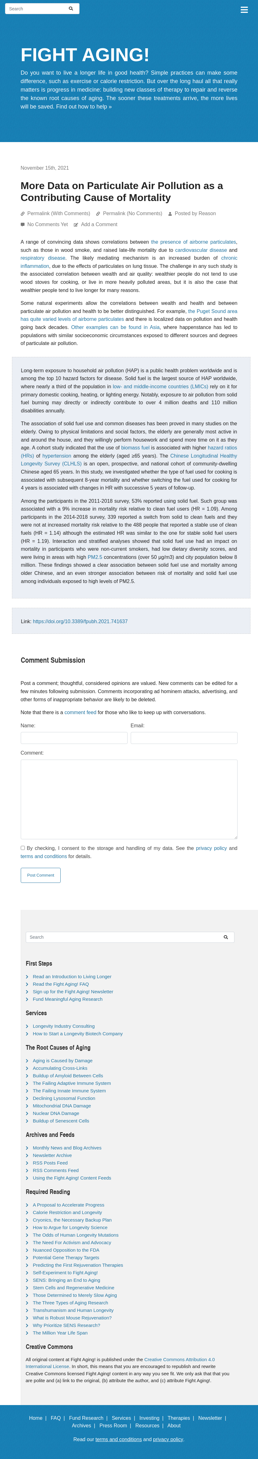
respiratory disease (43, 258)
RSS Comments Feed (56, 1170)
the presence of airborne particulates (193, 242)
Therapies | (182, 1418)
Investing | (152, 1418)
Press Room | (116, 1425)
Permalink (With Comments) (58, 213)
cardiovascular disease (201, 250)
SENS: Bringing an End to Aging (66, 1280)
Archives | (85, 1425)
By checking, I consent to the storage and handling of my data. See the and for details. (129, 852)
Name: (28, 725)
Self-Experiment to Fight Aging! (65, 1272)
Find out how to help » (84, 106)
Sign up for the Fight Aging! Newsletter (73, 991)
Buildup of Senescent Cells (61, 1120)
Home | (39, 1418)
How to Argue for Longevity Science (70, 1227)
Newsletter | (213, 1418)
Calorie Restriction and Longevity (67, 1212)
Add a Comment (99, 224)
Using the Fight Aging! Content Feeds (72, 1177)
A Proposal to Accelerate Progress (69, 1204)
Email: (138, 725)
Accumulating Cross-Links (60, 1068)
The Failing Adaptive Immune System (72, 1083)
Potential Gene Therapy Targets (66, 1257)
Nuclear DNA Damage (56, 1113)
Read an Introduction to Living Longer (72, 976)
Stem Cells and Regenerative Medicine (73, 1287)
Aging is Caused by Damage (63, 1060)
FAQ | (59, 1418)
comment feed (80, 712)
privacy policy (211, 848)
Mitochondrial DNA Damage (62, 1105)
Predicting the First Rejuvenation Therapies (78, 1265)
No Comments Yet (48, 224)
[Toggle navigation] (243, 9)
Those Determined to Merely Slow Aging (75, 1295)
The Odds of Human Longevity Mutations (76, 1235)
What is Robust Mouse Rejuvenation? (72, 1317)
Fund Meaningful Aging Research (68, 999)
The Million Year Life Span (60, 1332)
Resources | (150, 1425)
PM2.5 (95, 557)
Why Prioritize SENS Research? (66, 1325)
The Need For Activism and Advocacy (72, 1242)
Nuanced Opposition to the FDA (66, 1250)
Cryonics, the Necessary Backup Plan (72, 1220)
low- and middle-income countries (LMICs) (160, 386)
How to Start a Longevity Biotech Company (78, 1033)
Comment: (32, 753)
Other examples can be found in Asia (115, 327)
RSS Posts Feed (50, 1162)
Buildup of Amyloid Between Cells (68, 1075)
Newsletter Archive (52, 1155)
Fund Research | (89, 1418)
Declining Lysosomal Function (64, 1098)
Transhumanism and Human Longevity (73, 1310)
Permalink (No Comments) (132, 213)
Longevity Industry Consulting (64, 1026)
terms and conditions (44, 856)
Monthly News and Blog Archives (67, 1147)
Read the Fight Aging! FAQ (61, 984)
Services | (125, 1418)
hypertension (56, 456)
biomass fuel (135, 447)
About (176, 1425)
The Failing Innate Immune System (69, 1090)
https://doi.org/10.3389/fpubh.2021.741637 (80, 621)
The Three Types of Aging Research (70, 1302)
